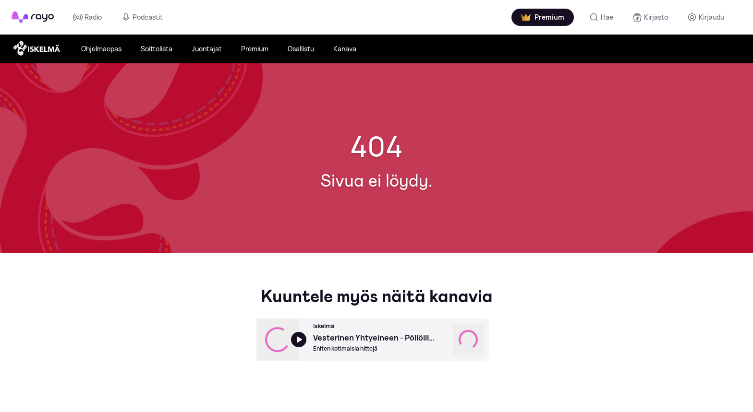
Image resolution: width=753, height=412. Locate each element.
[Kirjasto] (650, 17)
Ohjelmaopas (101, 48)
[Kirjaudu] (706, 17)
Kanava (344, 48)
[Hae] (601, 17)
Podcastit (142, 17)
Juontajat (207, 48)
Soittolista (156, 48)
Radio (87, 17)
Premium (254, 48)
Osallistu (301, 48)
